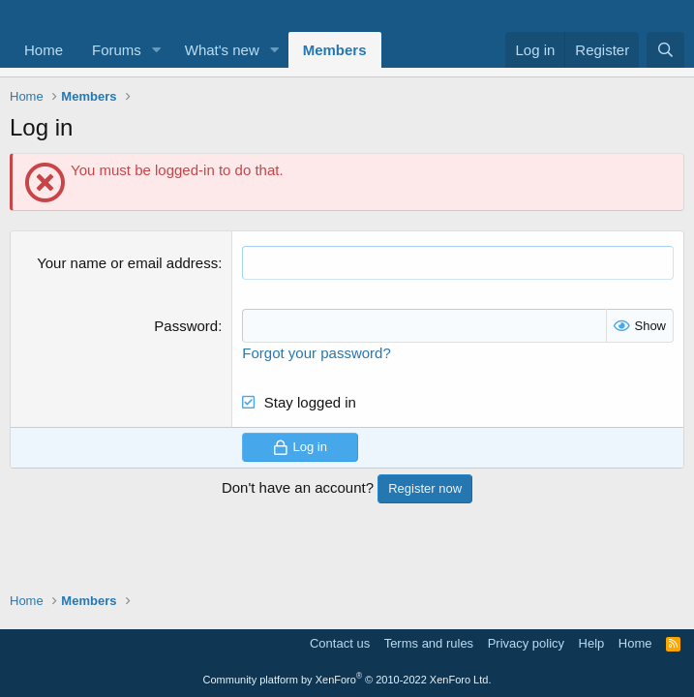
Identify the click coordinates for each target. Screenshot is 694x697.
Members (335, 50)
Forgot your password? (316, 353)
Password (186, 326)
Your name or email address (127, 263)
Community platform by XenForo (347, 679)
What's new (222, 50)
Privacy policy (526, 643)
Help (592, 643)
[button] (156, 50)
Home (43, 50)
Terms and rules (428, 643)
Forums (116, 50)
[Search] (665, 50)
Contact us (340, 643)
